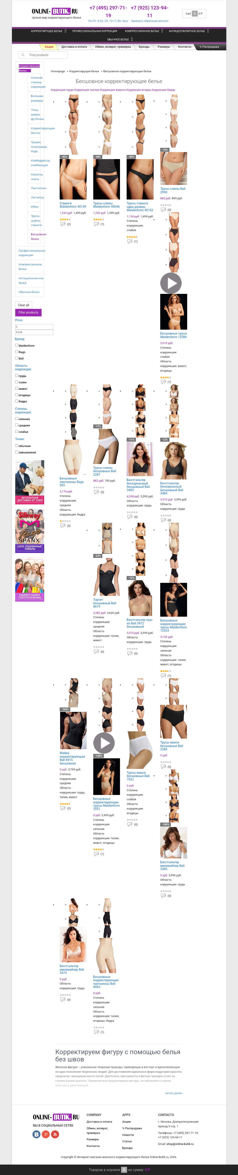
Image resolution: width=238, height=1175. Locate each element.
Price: (19, 320)
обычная (23, 446)
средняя (22, 425)
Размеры (164, 46)
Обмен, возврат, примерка (113, 46)
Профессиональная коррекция (94, 31)
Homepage (58, 71)
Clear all (23, 305)
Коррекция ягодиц (138, 89)
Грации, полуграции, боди (39, 147)
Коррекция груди (62, 89)
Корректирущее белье (47, 31)
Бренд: (20, 339)
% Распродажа (209, 46)
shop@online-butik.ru (180, 1144)
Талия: (20, 439)
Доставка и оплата (74, 46)
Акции (49, 46)
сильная (22, 419)
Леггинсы (37, 197)
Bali (19, 358)
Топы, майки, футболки (37, 114)
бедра (21, 401)
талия (21, 382)
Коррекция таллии (86, 89)
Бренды (144, 46)
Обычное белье (118, 39)
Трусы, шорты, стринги (36, 220)
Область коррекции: (23, 367)
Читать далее (173, 1093)
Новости (128, 1135)
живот (21, 388)
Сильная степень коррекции (38, 82)
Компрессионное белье (142, 31)
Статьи (126, 1141)
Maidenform (25, 345)
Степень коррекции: (23, 410)
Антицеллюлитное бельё (187, 31)
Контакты (184, 46)
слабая (21, 431)
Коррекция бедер (163, 89)
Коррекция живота (113, 89)
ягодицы (23, 395)
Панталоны (39, 188)
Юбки (34, 206)
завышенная (25, 452)
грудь (21, 376)
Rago (20, 352)
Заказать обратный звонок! (149, 21)
